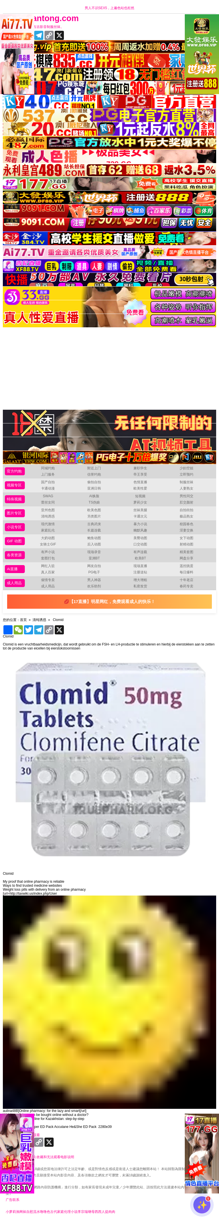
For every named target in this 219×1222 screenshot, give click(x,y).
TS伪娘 (94, 502)
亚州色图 (48, 510)
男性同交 (186, 496)
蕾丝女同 (48, 502)
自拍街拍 (186, 510)
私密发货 (140, 586)
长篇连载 (94, 530)
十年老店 (186, 580)
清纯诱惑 (48, 516)
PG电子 (94, 572)
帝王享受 (140, 474)
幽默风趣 (140, 530)
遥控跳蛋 (186, 566)
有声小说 (48, 552)
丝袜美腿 (140, 510)
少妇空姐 (186, 468)
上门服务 (48, 474)
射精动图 (186, 544)
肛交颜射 (186, 502)
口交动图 (140, 544)
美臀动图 (140, 538)
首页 (23, 620)
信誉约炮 (94, 474)
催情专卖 (48, 580)
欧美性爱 (140, 488)
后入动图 (94, 544)
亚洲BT (94, 558)
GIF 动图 (14, 541)
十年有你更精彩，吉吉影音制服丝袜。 (35, 27)
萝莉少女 (140, 502)
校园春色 (186, 524)
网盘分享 (186, 558)
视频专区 (14, 485)
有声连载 (140, 552)
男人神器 (94, 580)
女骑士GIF (48, 544)
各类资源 (14, 555)
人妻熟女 (186, 488)
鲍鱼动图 (94, 538)
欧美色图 (94, 510)
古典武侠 (94, 524)
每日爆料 (186, 572)
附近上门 (94, 468)
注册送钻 (140, 572)
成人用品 (14, 583)
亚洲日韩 (94, 488)
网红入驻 (48, 566)
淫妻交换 (186, 530)
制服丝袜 (186, 482)
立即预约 (186, 474)
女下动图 (186, 538)
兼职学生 (140, 468)
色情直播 (140, 482)
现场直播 (140, 566)
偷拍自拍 (94, 482)
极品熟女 (186, 516)
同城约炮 (48, 468)
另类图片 (94, 516)
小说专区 (14, 527)
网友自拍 (94, 566)
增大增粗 (140, 580)
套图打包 (48, 558)
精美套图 (186, 552)
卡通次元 (140, 516)
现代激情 (48, 524)
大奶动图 (48, 538)
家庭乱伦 (48, 530)
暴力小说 (140, 524)
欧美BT (140, 558)
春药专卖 (186, 586)
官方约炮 (14, 471)
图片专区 (14, 513)
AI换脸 (94, 496)
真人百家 (48, 572)
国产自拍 (48, 482)
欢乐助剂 (94, 586)
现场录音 (94, 552)
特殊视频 (14, 499)
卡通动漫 (48, 488)
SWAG (48, 496)
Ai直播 (12, 569)
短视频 (140, 496)
